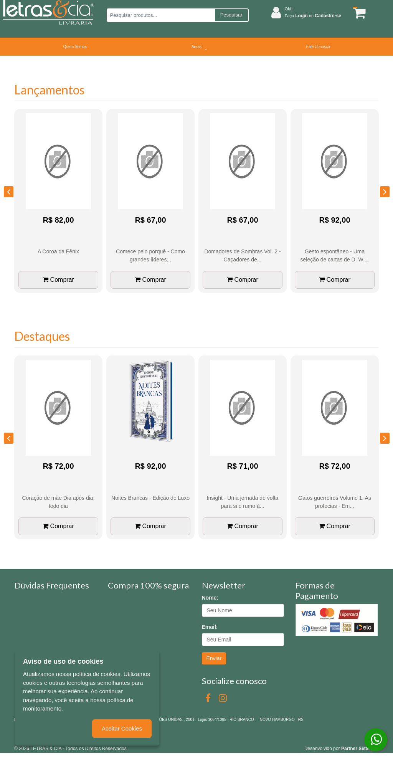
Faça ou (313, 15)
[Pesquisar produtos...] (161, 15)
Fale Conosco (318, 47)
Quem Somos (75, 47)
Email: (210, 627)
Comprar (58, 279)
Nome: (210, 598)
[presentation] (8, 191)
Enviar (214, 658)
